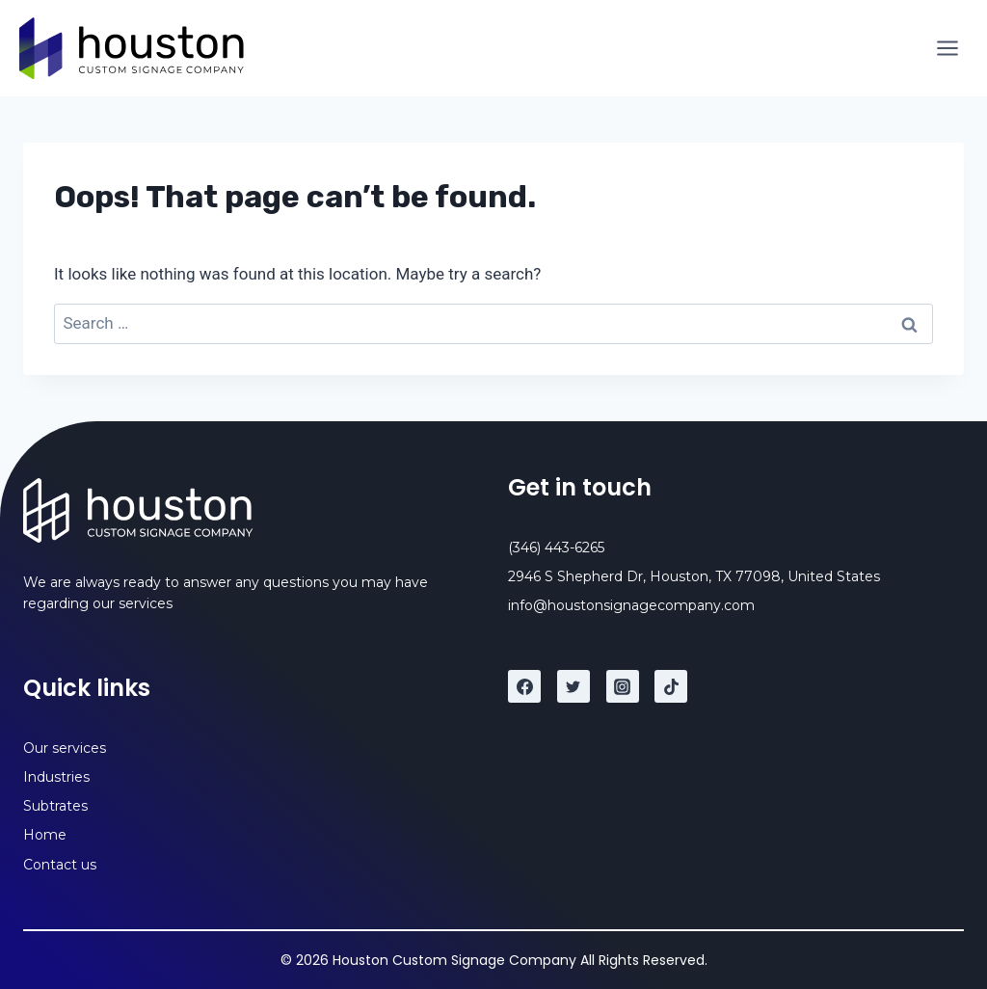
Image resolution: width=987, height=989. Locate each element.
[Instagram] (622, 686)
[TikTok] (670, 686)
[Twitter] (573, 686)
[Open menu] (947, 48)
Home (45, 834)
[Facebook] (524, 686)
